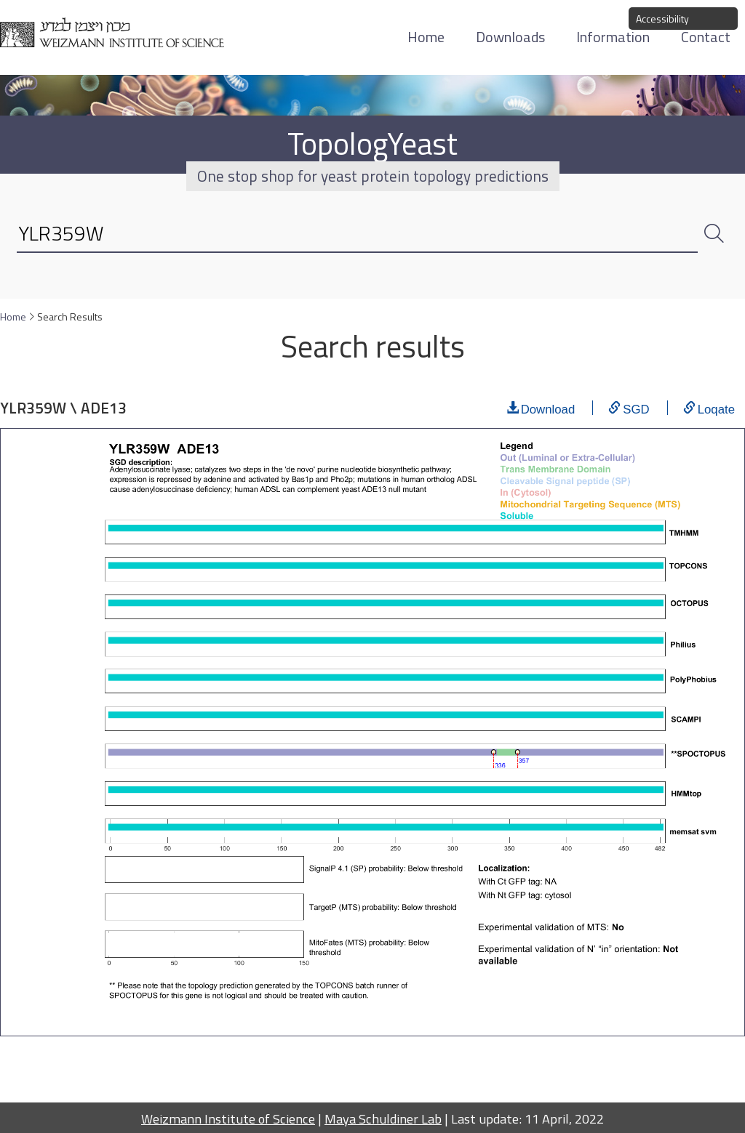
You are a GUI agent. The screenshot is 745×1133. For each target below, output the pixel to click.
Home (426, 36)
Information (613, 36)
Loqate (716, 407)
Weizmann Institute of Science (228, 1118)
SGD (636, 407)
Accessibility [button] (662, 18)
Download (548, 407)
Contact (705, 36)
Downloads (510, 36)
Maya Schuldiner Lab (383, 1118)
